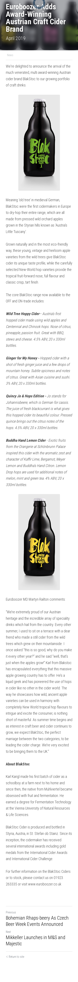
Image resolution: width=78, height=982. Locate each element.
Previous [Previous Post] (11, 912)
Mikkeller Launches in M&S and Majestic (35, 941)
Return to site (15, 956)
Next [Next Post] (8, 932)
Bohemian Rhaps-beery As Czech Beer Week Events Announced (37, 921)
